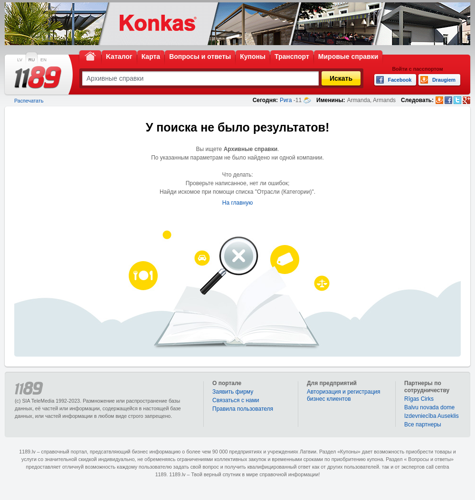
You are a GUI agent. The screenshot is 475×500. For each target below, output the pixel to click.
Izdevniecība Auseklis (431, 416)
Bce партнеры (422, 424)
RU (31, 59)
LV (19, 59)
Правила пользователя (242, 409)
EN (43, 59)
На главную (237, 202)
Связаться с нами (235, 400)
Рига (286, 100)
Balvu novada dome (429, 407)
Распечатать (28, 101)
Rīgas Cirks (419, 399)
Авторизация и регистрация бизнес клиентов (343, 395)
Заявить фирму (232, 391)
